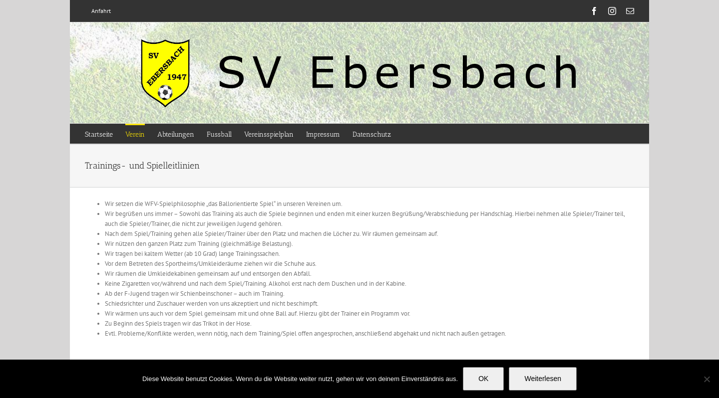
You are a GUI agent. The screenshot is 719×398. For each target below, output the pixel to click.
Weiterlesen (542, 379)
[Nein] (707, 379)
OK (483, 379)
